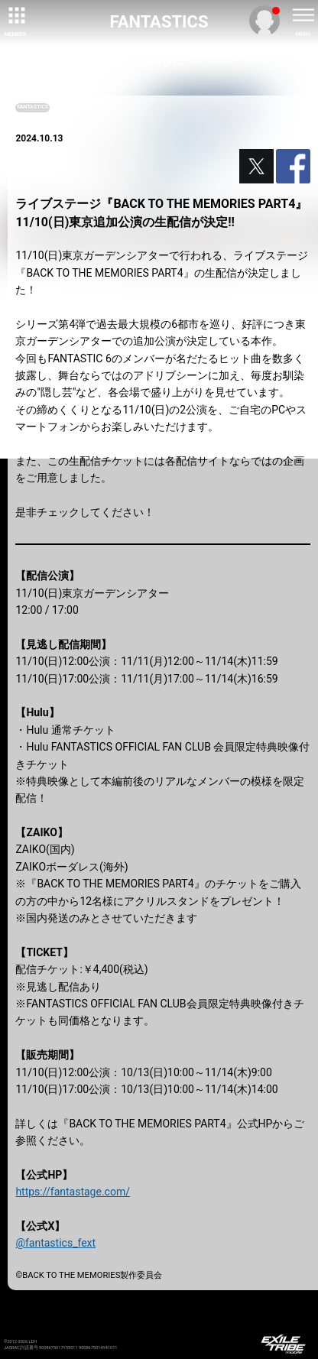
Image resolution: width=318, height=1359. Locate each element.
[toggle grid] (15, 15)
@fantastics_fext (55, 1243)
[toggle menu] (302, 15)
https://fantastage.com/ (72, 1191)
